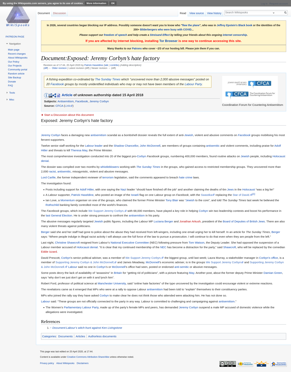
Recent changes (17, 53)
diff (45, 68)
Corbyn (141, 156)
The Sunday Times (107, 79)
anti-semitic (181, 266)
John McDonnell (150, 145)
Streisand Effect (160, 34)
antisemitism (99, 135)
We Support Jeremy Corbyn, (106, 210)
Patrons (137, 48)
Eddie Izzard (49, 251)
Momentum (68, 200)
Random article (16, 73)
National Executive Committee (130, 242)
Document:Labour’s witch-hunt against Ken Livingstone (87, 327)
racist (52, 171)
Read (183, 13)
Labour (72, 266)
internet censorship (235, 34)
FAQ (10, 85)
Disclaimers (83, 363)
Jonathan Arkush (190, 221)
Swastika (206, 194)
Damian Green (273, 272)
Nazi (123, 189)
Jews (230, 189)
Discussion (59, 13)
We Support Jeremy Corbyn (223, 262)
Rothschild (52, 204)
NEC (163, 247)
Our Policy (13, 61)
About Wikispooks (17, 57)
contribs (114, 65)
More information (96, 3)
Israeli (135, 194)
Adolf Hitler (87, 189)
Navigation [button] (15, 43)
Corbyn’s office (268, 257)
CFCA (59, 105)
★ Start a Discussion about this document (67, 114)
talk (106, 65)
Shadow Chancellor (126, 145)
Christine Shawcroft (67, 242)
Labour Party (193, 84)
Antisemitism (66, 101)
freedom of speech (115, 34)
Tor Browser (168, 41)
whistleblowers (109, 166)
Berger (45, 232)
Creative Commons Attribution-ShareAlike (88, 357)
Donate (12, 81)
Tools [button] (12, 92)
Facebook (57, 84)
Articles (80, 336)
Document (44, 13)
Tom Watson (197, 242)
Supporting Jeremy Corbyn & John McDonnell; (84, 262)
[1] (253, 193)
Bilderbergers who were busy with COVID (166, 29)
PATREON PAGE (15, 36)
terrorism (108, 177)
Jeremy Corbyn (99, 101)
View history (214, 13)
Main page (13, 49)
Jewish (188, 135)
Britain (118, 272)
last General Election (59, 215)
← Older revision (58, 68)
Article (67, 95)
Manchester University (112, 283)
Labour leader (94, 145)
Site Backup (14, 77)
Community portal (17, 69)
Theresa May (79, 150)
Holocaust (248, 189)
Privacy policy (47, 363)
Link (67, 105)
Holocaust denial (87, 247)
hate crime (185, 177)
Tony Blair (172, 200)
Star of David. (241, 194)
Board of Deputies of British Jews (244, 221)
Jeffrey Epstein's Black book (234, 25)
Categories (49, 336)
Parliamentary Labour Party (81, 307)
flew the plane (191, 25)
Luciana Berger (163, 221)
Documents (65, 336)
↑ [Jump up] (51, 327)
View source (196, 13)
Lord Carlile (48, 177)
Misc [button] (11, 99)
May (191, 272)
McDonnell (152, 262)
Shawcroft (229, 247)
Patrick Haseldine (82, 194)
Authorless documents (102, 336)
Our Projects (15, 65)
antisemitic (213, 145)
